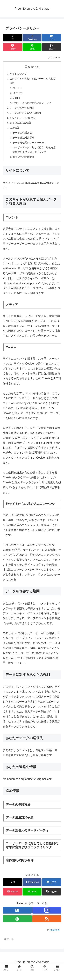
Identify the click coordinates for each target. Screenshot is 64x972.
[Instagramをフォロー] (46, 910)
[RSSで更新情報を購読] (46, 918)
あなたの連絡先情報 (20, 122)
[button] (51, 47)
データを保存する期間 (22, 107)
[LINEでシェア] (32, 47)
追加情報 (14, 127)
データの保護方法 (22, 132)
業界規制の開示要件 (23, 156)
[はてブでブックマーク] (51, 37)
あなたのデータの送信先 (23, 117)
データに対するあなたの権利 (25, 112)
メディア (17, 93)
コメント (17, 88)
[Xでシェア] (12, 37)
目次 (27, 66)
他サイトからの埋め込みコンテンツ (32, 102)
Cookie (16, 97)
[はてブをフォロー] (17, 910)
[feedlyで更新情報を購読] (17, 918)
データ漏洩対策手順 (23, 137)
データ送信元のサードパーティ (29, 142)
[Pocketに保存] (12, 47)
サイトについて (18, 73)
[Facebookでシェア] (32, 37)
